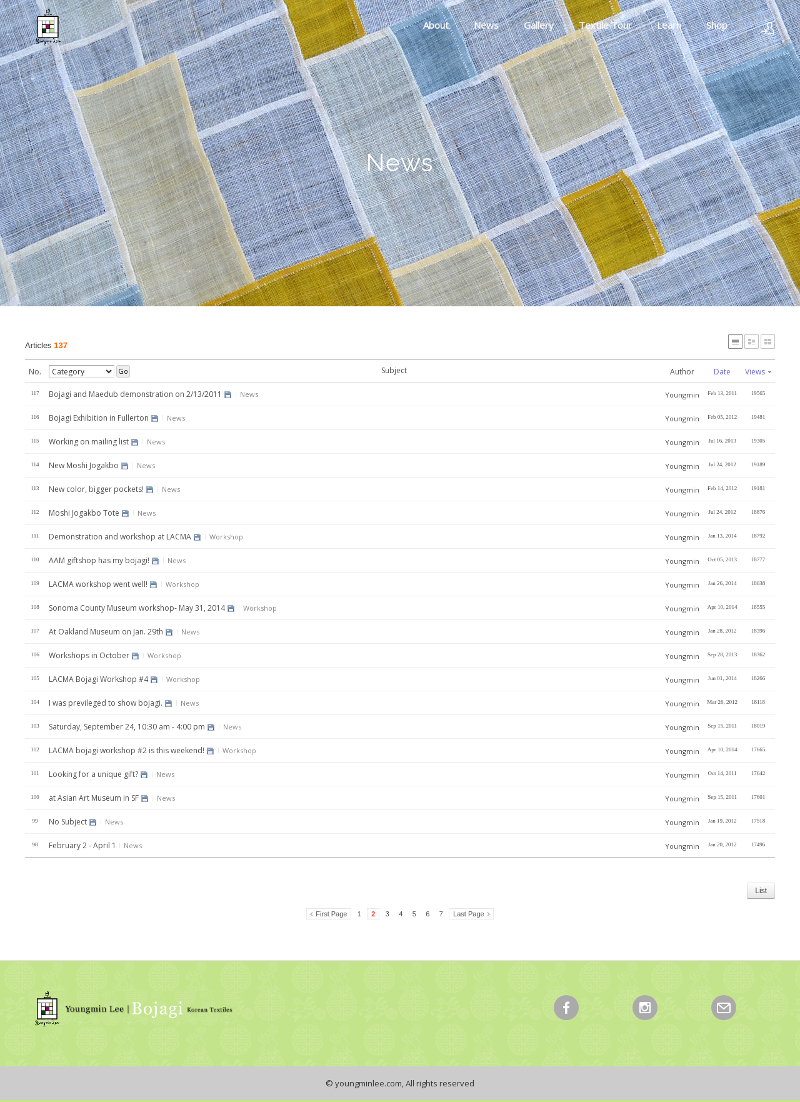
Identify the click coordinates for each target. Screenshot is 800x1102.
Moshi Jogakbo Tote (84, 513)
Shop (717, 25)
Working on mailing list (89, 441)
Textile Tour (605, 25)
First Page (331, 914)
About (436, 25)
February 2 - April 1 (82, 845)
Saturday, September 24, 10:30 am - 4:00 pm (127, 726)
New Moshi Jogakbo (84, 465)
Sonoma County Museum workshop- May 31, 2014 (137, 608)
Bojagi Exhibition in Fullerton (99, 418)
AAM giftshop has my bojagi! (99, 560)
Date (722, 371)
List (761, 890)
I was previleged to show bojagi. (105, 703)
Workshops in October (89, 655)
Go (123, 371)
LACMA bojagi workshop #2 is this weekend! (126, 750)
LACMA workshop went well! (98, 584)
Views (758, 371)
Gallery (539, 25)
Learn (669, 25)
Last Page (468, 914)
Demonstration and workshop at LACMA (120, 536)
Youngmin (682, 394)
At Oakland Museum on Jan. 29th (106, 631)
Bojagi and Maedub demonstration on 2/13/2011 (135, 394)
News (486, 25)
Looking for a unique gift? (93, 774)
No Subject (68, 821)
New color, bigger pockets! (96, 489)
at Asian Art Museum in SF (94, 798)
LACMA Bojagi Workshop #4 (98, 679)
